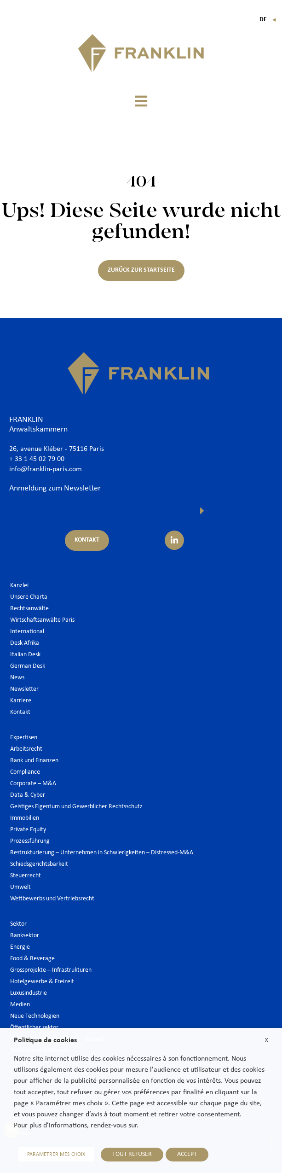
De (267, 19)
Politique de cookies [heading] (45, 1040)
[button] (141, 101)
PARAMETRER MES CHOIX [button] (56, 1154)
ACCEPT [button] (187, 1154)
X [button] (266, 1040)
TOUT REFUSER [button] (132, 1154)
